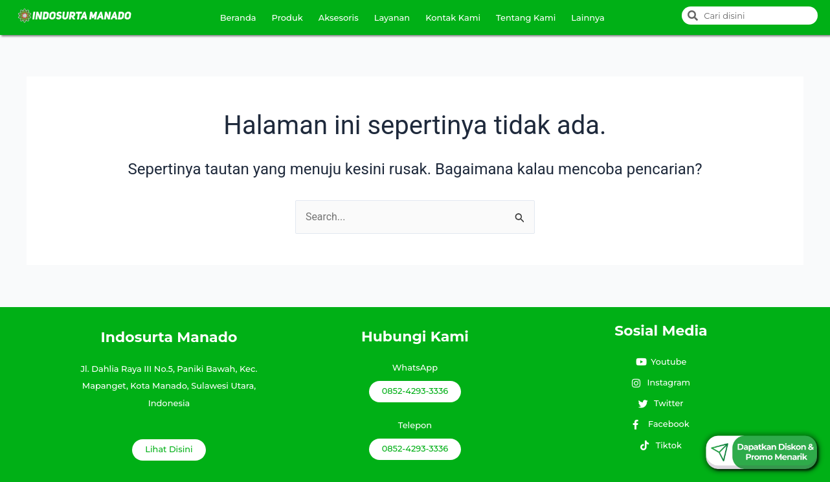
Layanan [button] (392, 17)
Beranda (238, 17)
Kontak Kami (452, 17)
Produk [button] (287, 17)
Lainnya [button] (587, 17)
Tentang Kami (525, 17)
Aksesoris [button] (339, 17)
